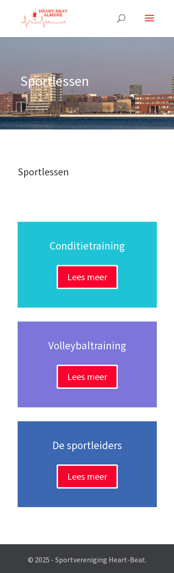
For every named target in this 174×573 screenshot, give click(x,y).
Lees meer (87, 277)
